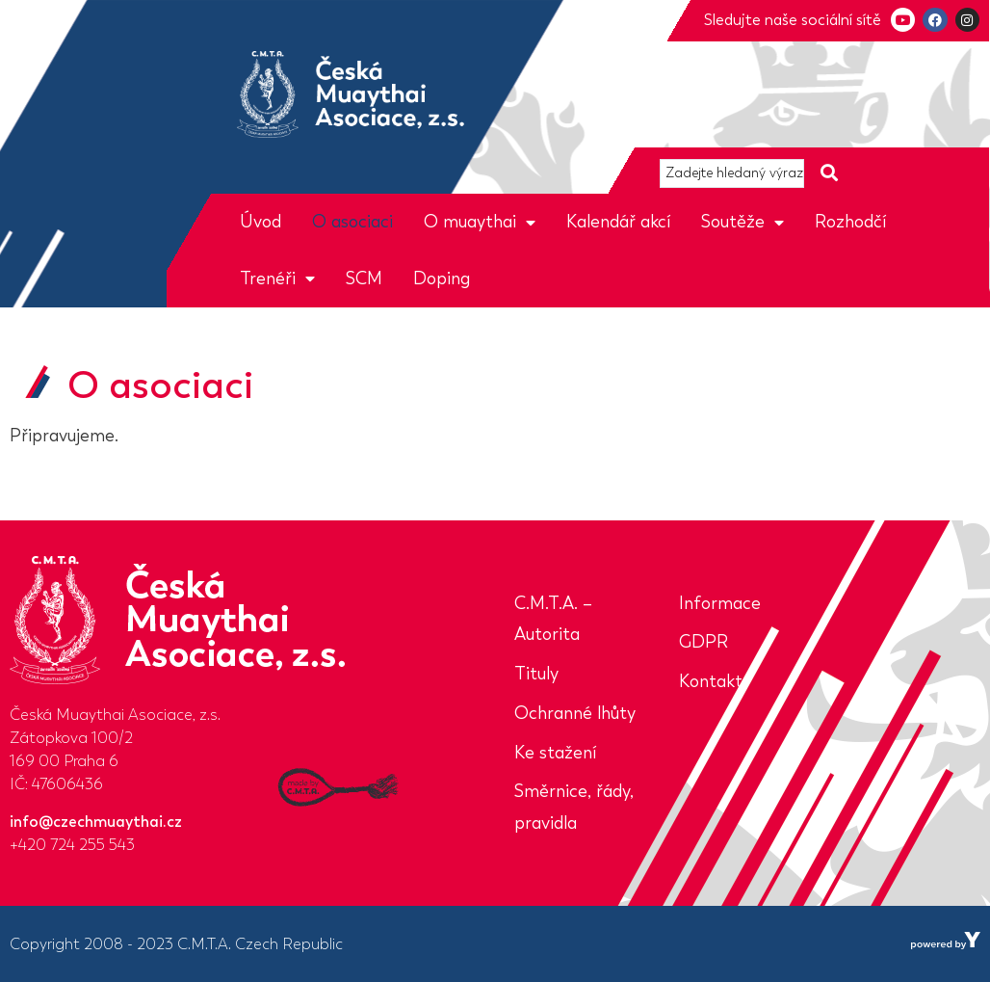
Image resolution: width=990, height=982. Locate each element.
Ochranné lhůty (575, 713)
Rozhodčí (850, 221)
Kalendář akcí (618, 221)
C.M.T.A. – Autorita (553, 619)
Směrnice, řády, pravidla (574, 807)
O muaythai (479, 221)
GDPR (703, 641)
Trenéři (277, 278)
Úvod (260, 221)
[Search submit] (829, 173)
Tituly (536, 673)
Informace (720, 603)
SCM (364, 278)
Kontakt (710, 681)
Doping (441, 278)
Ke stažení (555, 752)
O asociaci (352, 221)
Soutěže (742, 221)
